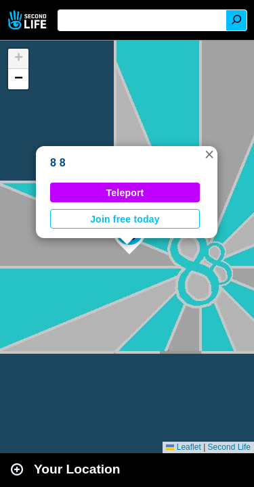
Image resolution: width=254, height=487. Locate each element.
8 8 (58, 162)
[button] (209, 154)
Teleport (125, 192)
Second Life (29, 19)
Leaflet (183, 447)
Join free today (125, 219)
